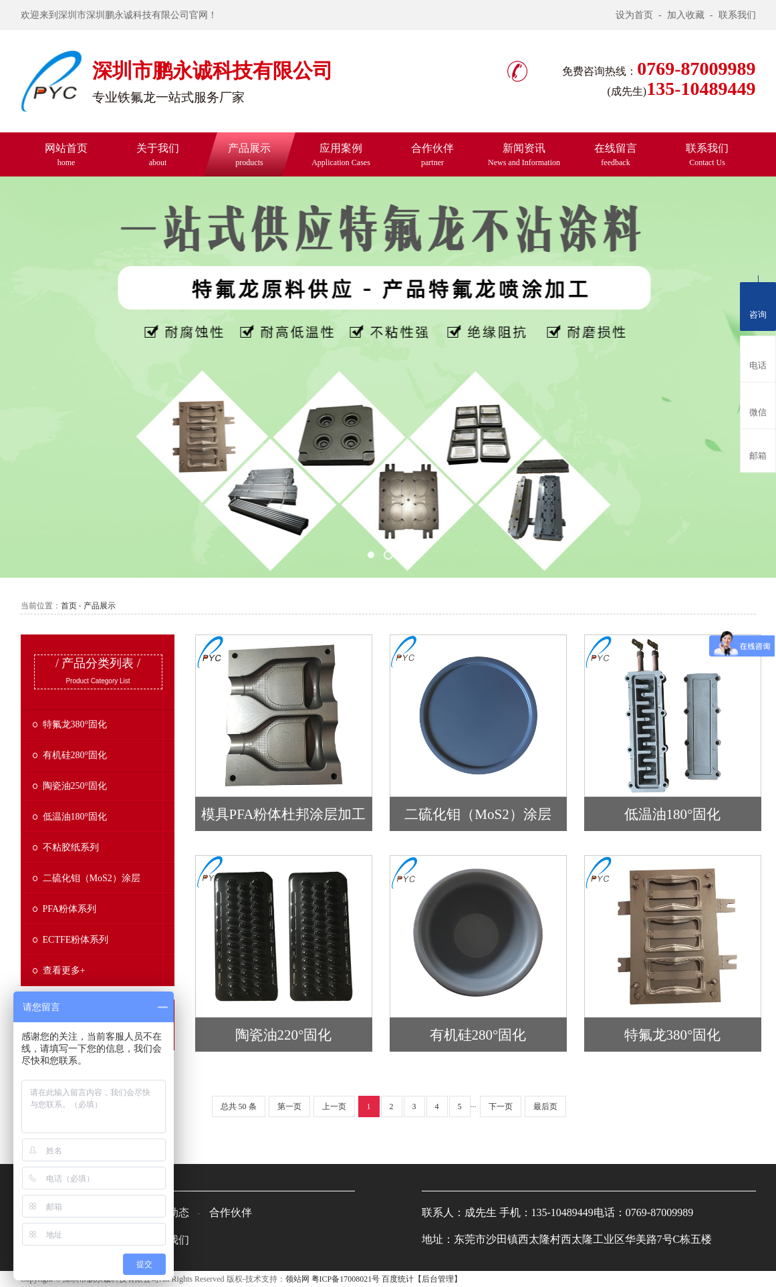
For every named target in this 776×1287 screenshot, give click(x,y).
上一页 (334, 1106)
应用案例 (340, 154)
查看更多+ (64, 970)
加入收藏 (685, 15)
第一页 (289, 1106)
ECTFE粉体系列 (76, 940)
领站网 (297, 1279)
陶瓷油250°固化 (75, 786)
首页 (69, 605)
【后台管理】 (438, 1279)
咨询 (758, 304)
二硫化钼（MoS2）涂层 (91, 878)
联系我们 (737, 15)
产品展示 (249, 154)
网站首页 (66, 154)
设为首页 (634, 15)
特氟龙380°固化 (75, 724)
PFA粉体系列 (70, 909)
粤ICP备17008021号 (345, 1279)
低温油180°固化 (75, 817)
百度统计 (398, 1279)
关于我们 (157, 154)
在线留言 (615, 154)
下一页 (501, 1106)
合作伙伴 (432, 154)
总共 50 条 (239, 1106)
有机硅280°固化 (75, 755)
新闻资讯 (524, 154)
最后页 (545, 1106)
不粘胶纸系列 (71, 847)
